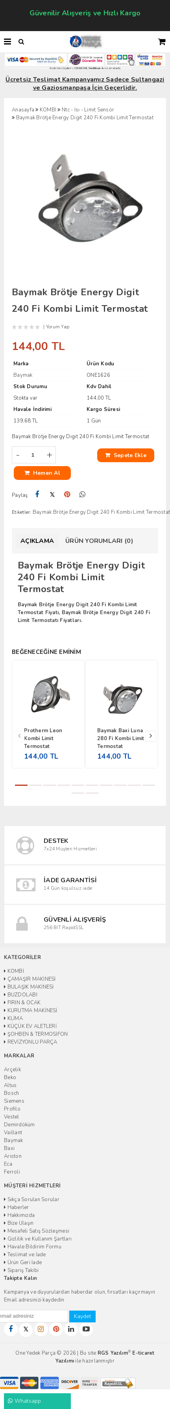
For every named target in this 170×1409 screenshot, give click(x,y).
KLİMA (13, 1018)
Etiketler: (21, 512)
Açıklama (37, 541)
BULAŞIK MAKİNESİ (29, 987)
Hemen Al (42, 473)
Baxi (9, 1148)
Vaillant (13, 1132)
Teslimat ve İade (25, 1254)
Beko (10, 1077)
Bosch (11, 1093)
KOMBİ (14, 971)
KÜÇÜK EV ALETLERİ (30, 1026)
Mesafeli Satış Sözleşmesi (36, 1231)
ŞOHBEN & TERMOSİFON (36, 1034)
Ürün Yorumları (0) (99, 541)
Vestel (11, 1116)
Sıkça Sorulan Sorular (31, 1199)
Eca (8, 1164)
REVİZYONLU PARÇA (30, 1042)
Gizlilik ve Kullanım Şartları (38, 1238)
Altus (10, 1085)
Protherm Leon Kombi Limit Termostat (43, 738)
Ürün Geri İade (23, 1262)
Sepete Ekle (125, 455)
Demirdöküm (19, 1124)
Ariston (13, 1156)
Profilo (12, 1109)
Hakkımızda (19, 1215)
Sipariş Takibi (21, 1270)
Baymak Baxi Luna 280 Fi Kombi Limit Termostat (120, 738)
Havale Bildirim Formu (32, 1246)
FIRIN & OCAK (22, 1002)
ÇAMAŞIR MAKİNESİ (30, 979)
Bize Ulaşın (18, 1223)
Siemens (14, 1101)
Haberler (16, 1207)
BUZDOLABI (20, 994)
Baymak (13, 1140)
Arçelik (12, 1069)
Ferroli (12, 1172)
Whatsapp (24, 1401)
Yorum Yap (57, 327)
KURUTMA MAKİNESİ (30, 1010)
